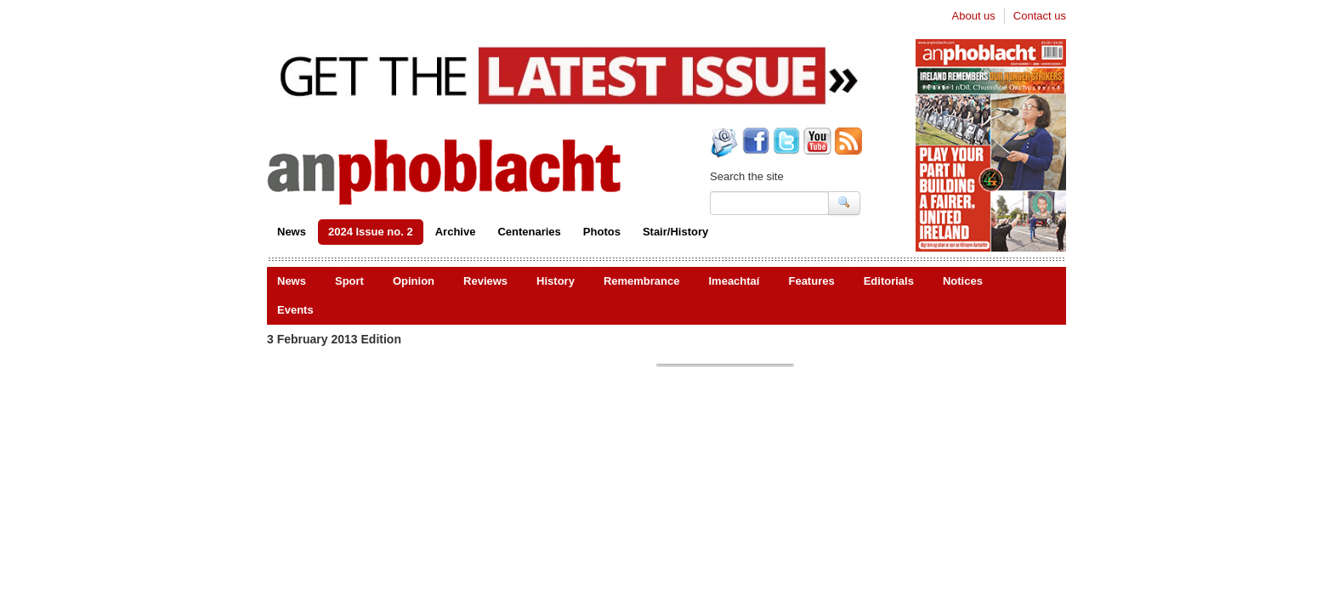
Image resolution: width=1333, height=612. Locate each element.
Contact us (1039, 15)
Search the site (747, 176)
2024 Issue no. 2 (370, 231)
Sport (349, 281)
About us (973, 15)
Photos (602, 231)
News (291, 231)
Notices (963, 281)
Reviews (485, 281)
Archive (455, 231)
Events (295, 309)
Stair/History (675, 231)
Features (811, 281)
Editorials (889, 281)
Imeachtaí (733, 281)
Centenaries (528, 231)
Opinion (413, 281)
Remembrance (642, 281)
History (555, 281)
